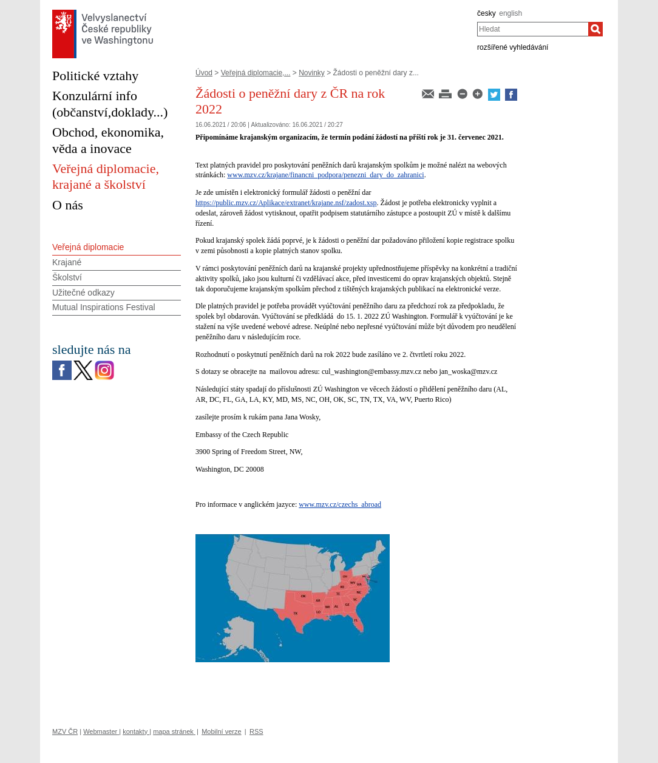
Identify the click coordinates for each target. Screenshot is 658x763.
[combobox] (532, 29)
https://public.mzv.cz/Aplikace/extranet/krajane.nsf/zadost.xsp (285, 202)
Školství (67, 277)
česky (486, 13)
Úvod (203, 73)
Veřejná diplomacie (88, 247)
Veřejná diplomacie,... (256, 73)
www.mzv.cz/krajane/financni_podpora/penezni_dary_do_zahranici (325, 175)
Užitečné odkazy (83, 292)
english (510, 13)
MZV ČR (65, 731)
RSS (256, 731)
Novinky (312, 73)
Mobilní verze (221, 731)
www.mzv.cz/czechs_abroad (340, 504)
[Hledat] (595, 29)
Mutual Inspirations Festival (103, 307)
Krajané (66, 262)
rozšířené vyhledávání (512, 47)
